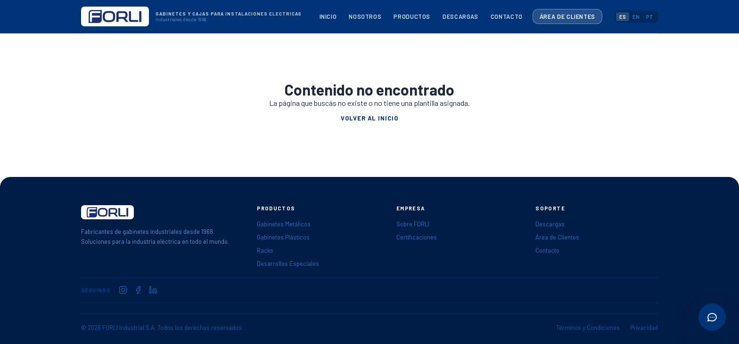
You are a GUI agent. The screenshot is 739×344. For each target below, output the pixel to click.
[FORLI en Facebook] (138, 290)
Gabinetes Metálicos (284, 224)
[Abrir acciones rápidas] (712, 317)
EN (636, 17)
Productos (412, 16)
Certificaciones (416, 237)
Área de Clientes (567, 16)
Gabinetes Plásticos (283, 237)
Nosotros (365, 16)
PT (649, 17)
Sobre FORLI (412, 224)
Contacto (507, 16)
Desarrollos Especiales (288, 263)
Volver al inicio (369, 118)
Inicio (328, 16)
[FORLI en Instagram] (123, 290)
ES (622, 17)
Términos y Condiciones (588, 327)
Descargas (460, 16)
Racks (265, 250)
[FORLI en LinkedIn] (153, 290)
